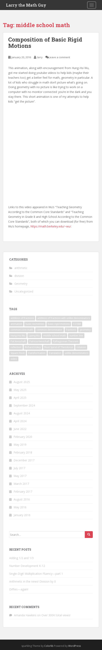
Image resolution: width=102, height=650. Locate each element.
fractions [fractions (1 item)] (71, 329)
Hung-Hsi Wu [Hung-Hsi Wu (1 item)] (18, 335)
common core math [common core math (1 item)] (22, 329)
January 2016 (22, 515)
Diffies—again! (18, 589)
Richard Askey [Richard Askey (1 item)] (33, 347)
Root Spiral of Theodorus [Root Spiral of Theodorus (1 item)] (58, 347)
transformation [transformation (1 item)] (36, 353)
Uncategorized (23, 291)
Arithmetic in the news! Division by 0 (32, 581)
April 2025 (20, 397)
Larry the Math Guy (26, 5)
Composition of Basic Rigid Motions (45, 42)
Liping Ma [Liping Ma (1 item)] (34, 335)
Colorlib (48, 646)
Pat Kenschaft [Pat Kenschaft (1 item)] (18, 341)
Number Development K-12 (27, 566)
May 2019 (20, 444)
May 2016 (20, 507)
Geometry (20, 283)
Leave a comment (59, 57)
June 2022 (20, 429)
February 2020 (23, 437)
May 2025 (20, 390)
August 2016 (22, 499)
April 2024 (20, 421)
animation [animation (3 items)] (16, 324)
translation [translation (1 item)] (55, 353)
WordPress (74, 646)
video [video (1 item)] (14, 359)
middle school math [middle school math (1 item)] (54, 335)
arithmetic (20, 268)
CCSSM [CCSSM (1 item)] (77, 324)
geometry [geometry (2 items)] (85, 329)
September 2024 (24, 405)
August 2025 (22, 382)
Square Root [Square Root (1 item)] (18, 353)
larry (40, 57)
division (19, 276)
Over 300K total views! (55, 615)
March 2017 (21, 484)
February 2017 (23, 491)
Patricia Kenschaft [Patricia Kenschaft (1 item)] (39, 341)
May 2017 (20, 476)
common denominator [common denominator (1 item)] (49, 329)
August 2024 (22, 413)
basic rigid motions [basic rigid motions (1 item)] (59, 324)
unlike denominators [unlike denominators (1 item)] (76, 353)
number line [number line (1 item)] (76, 335)
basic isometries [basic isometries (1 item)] (35, 324)
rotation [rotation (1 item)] (81, 347)
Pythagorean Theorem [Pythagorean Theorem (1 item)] (65, 341)
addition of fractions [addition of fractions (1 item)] (22, 318)
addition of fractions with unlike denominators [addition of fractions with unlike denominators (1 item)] (63, 318)
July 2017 (19, 468)
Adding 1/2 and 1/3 (21, 558)
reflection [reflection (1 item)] (16, 347)
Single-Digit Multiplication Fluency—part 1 (36, 574)
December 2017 (24, 460)
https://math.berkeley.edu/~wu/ (51, 226)
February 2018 (23, 452)
